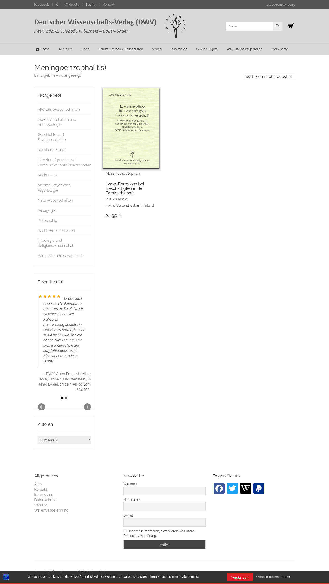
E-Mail (128, 515)
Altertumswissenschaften (59, 109)
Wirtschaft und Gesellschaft (61, 256)
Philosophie (47, 220)
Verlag (157, 49)
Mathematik (47, 175)
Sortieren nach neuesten (269, 76)
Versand (41, 505)
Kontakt (108, 4)
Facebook (41, 4)
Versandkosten (127, 205)
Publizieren (179, 49)
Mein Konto (279, 49)
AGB (38, 484)
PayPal (91, 4)
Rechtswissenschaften (56, 230)
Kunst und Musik (51, 150)
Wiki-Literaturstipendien (244, 49)
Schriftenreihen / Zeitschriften (120, 49)
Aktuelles (66, 49)
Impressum (43, 495)
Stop (66, 398)
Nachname (131, 499)
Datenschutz (45, 500)
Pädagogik (47, 210)
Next (87, 407)
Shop (85, 49)
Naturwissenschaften (55, 200)
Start (62, 398)
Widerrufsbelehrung (51, 510)
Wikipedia (71, 4)
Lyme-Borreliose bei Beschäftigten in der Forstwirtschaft (125, 189)
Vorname (130, 484)
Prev (41, 407)
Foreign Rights (207, 49)
